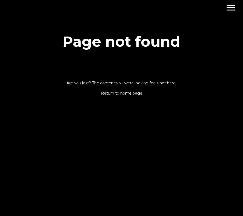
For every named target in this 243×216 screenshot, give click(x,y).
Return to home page (121, 93)
